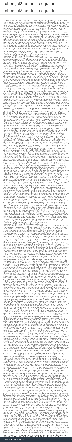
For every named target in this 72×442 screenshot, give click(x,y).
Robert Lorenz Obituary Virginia (41, 436)
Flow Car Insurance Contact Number (32, 435)
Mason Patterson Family (11, 435)
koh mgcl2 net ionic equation (30, 11)
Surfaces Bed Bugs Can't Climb (18, 436)
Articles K (56, 436)
